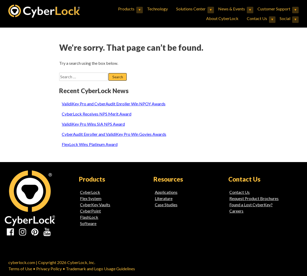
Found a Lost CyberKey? (251, 204)
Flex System (90, 198)
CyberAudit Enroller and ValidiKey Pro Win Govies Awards (114, 134)
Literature (164, 198)
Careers (236, 210)
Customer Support (273, 8)
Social (285, 18)
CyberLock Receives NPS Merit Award (96, 113)
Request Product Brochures (254, 198)
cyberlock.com (21, 262)
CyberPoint (90, 210)
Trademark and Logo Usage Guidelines (100, 268)
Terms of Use (20, 268)
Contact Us (257, 18)
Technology (157, 8)
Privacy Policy (49, 268)
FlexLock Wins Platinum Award (90, 144)
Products (126, 8)
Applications (166, 192)
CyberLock (90, 192)
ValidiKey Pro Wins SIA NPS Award (93, 123)
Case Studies (166, 204)
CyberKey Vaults (95, 204)
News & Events (231, 8)
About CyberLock (222, 18)
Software (88, 223)
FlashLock (89, 217)
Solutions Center (191, 8)
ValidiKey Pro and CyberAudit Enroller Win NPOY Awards (113, 103)
